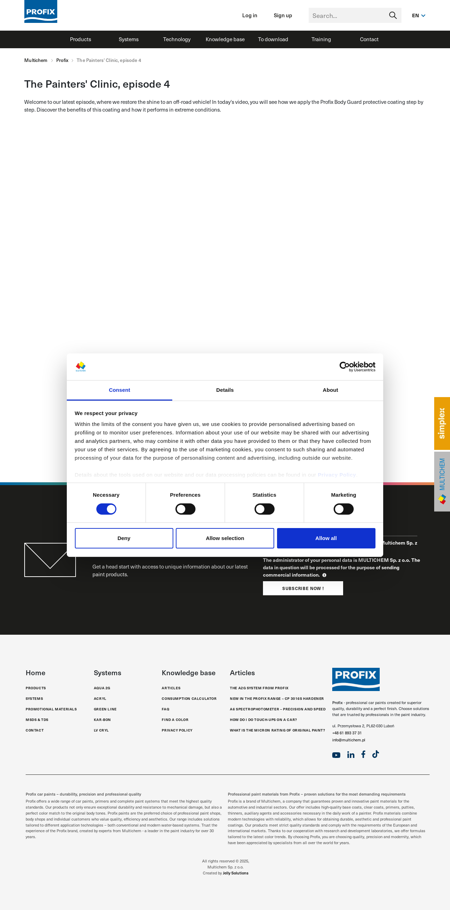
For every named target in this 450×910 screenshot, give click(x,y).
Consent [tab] (119, 390)
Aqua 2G (102, 687)
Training (321, 39)
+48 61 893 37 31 (347, 732)
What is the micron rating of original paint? (277, 730)
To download (273, 39)
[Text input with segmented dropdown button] (355, 15)
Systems (129, 39)
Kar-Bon (102, 719)
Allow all (326, 538)
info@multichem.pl (348, 739)
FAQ (165, 709)
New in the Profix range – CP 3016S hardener (277, 698)
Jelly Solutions (236, 873)
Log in (249, 15)
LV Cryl (101, 730)
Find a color (175, 719)
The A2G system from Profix (259, 687)
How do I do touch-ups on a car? (263, 719)
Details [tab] (225, 390)
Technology (177, 39)
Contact (369, 39)
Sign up (283, 15)
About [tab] (330, 390)
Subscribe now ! (303, 588)
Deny (123, 538)
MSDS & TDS (37, 719)
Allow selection (225, 538)
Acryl (100, 698)
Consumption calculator (189, 698)
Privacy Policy (337, 475)
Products (80, 39)
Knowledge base (225, 39)
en (415, 15)
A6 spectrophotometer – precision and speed (278, 709)
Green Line (105, 709)
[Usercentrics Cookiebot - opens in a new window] (344, 367)
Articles (171, 687)
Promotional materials (51, 709)
